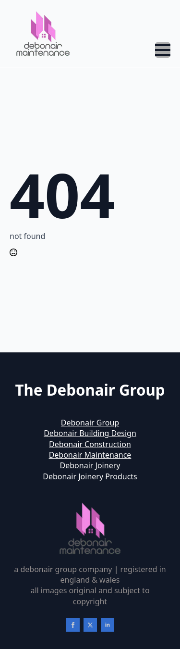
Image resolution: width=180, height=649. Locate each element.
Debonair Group (90, 422)
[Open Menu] (162, 50)
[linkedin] (107, 625)
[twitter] (90, 625)
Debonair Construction (90, 444)
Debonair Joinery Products (90, 476)
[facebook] (73, 625)
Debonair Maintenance (90, 454)
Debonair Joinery (90, 465)
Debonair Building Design (90, 433)
